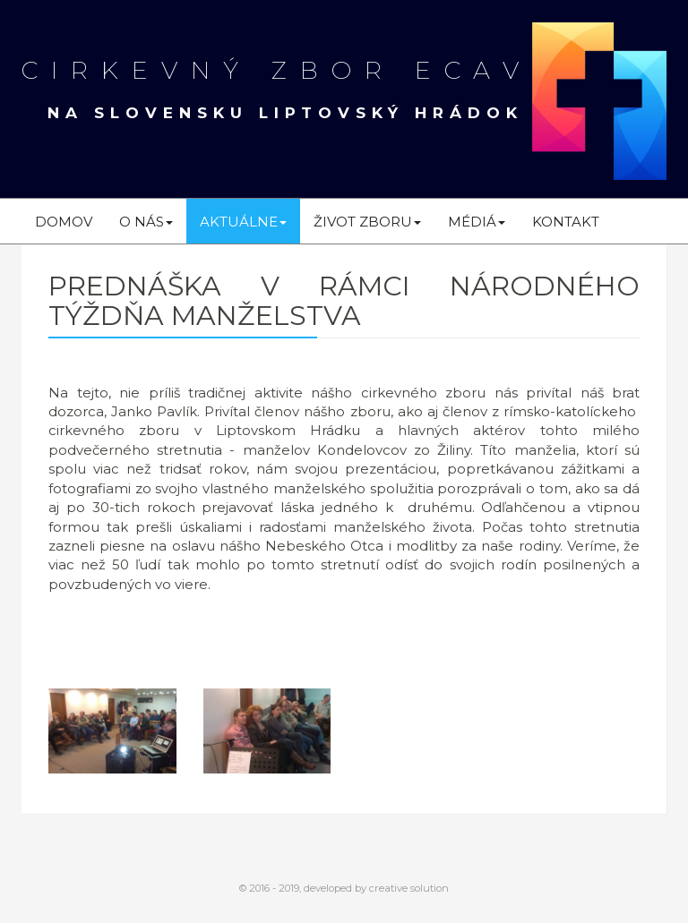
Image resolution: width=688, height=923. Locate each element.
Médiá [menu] (476, 221)
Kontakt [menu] (565, 221)
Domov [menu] (63, 221)
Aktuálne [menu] (243, 221)
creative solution (409, 888)
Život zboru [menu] (367, 221)
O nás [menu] (146, 221)
